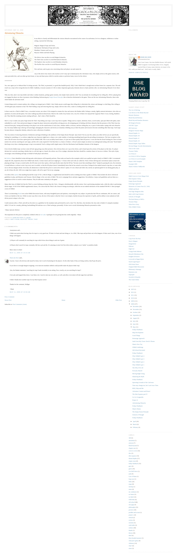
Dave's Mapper (133, 241)
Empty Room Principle (56, 97)
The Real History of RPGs (136, 199)
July (134, 321)
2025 (132, 289)
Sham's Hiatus (136, 409)
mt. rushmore (132, 492)
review (131, 520)
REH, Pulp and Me (138, 388)
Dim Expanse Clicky (135, 179)
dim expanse (132, 456)
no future (131, 494)
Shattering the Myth (138, 376)
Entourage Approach (135, 184)
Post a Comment (9, 297)
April (134, 421)
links (130, 481)
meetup (131, 487)
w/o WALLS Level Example (137, 159)
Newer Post (8, 300)
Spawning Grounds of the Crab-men (143, 382)
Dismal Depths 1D (134, 141)
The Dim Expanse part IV (140, 394)
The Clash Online (134, 280)
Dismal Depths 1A (134, 133)
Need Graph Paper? (134, 262)
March (135, 424)
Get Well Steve (133, 471)
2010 (132, 298)
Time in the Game (134, 148)
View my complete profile (138, 72)
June (134, 324)
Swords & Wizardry (134, 277)
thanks (131, 530)
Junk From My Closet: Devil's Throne (143, 341)
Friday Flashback (137, 329)
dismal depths (133, 458)
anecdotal (131, 440)
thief (36, 219)
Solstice (8, 158)
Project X (135, 400)
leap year (131, 479)
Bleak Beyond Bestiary (135, 118)
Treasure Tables (133, 151)
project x (131, 515)
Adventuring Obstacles (139, 403)
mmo (130, 489)
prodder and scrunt (134, 512)
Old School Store (134, 264)
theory (30, 219)
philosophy (132, 507)
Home (63, 300)
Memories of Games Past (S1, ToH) (139, 186)
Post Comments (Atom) (20, 304)
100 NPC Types (133, 125)
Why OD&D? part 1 (138, 365)
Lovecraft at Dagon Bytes (136, 259)
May (134, 327)
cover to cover (133, 451)
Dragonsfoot (132, 244)
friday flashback (133, 463)
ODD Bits (132, 499)
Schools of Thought (134, 197)
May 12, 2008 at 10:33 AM (20, 253)
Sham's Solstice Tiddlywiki (137, 166)
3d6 (130, 438)
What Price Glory (134, 204)
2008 (132, 304)
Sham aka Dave (14, 258)
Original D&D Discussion (136, 267)
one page (131, 504)
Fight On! (131, 249)
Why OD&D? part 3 (138, 359)
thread (19, 193)
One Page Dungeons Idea (136, 191)
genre (130, 469)
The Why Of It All (137, 368)
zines (130, 548)
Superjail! (131, 274)
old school (132, 502)
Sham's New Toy (137, 344)
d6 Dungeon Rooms (134, 123)
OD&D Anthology (137, 347)
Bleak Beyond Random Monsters (138, 120)
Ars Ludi (42, 214)
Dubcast (131, 246)
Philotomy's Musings (135, 269)
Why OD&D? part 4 (138, 356)
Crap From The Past (135, 238)
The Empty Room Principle (140, 412)
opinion (16, 174)
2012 (132, 292)
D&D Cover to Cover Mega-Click (139, 176)
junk (130, 474)
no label (131, 497)
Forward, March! (137, 371)
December (136, 306)
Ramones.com (133, 272)
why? (130, 546)
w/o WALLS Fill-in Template (137, 156)
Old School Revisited (138, 350)
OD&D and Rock (134, 189)
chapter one (132, 448)
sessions (131, 523)
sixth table (132, 525)
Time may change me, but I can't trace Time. (145, 385)
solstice (23, 219)
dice (130, 453)
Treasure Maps (133, 202)
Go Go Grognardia (137, 397)
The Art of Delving (134, 110)
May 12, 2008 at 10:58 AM (20, 292)
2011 (132, 295)
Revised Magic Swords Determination (140, 146)
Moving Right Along (138, 373)
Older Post (118, 300)
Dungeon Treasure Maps (136, 130)
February (135, 427)
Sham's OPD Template (135, 161)
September (136, 315)
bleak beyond (133, 445)
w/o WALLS (132, 154)
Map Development (137, 332)
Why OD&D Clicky (135, 207)
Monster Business (134, 115)
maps (130, 484)
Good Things (136, 335)
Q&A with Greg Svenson (136, 194)
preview (131, 510)
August (135, 318)
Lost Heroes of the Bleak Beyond (138, 112)
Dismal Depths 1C (134, 138)
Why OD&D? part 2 (138, 362)
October (135, 312)
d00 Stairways (133, 128)
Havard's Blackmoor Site (136, 254)
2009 (132, 301)
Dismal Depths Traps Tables (137, 143)
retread (131, 517)
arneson (131, 443)
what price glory (133, 540)
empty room (14, 219)
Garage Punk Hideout (135, 251)
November (136, 309)
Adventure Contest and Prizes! (141, 391)
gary (130, 466)
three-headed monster (135, 538)
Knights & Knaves (134, 256)
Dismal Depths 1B (134, 136)
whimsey (131, 543)
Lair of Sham (132, 476)
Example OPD (133, 164)
